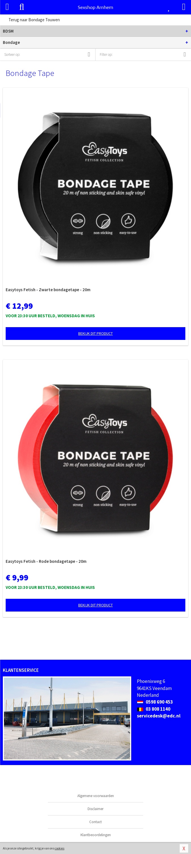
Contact (95, 821)
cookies (59, 848)
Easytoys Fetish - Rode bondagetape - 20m (46, 561)
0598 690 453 (155, 702)
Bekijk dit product (95, 333)
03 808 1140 (153, 709)
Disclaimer (95, 808)
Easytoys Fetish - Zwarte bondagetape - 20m (48, 289)
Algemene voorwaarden (95, 795)
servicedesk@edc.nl (159, 716)
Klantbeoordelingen (95, 834)
